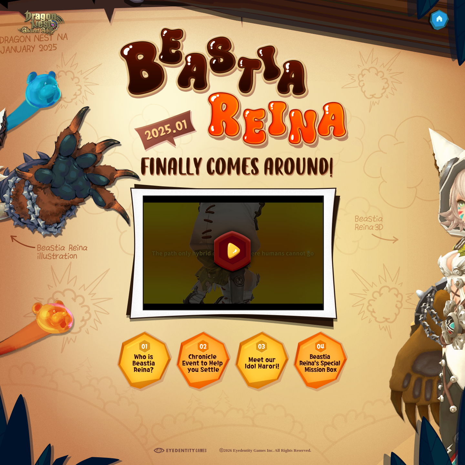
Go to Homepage (438, 20)
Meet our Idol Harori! (261, 361)
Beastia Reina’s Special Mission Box (320, 361)
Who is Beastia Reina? (144, 361)
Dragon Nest (41, 24)
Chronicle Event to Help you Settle (203, 361)
